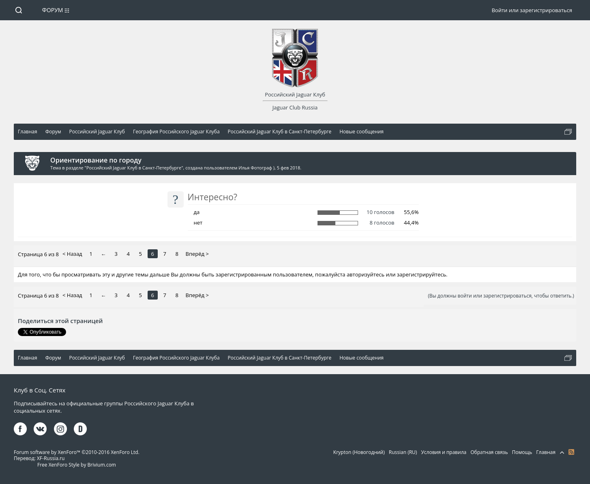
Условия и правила (443, 452)
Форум (52, 10)
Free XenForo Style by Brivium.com (76, 464)
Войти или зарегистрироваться (531, 10)
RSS (571, 452)
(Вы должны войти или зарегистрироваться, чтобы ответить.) (501, 295)
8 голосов (381, 222)
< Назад (72, 253)
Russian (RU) (403, 452)
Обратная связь (489, 452)
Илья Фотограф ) (256, 168)
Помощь (522, 452)
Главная (546, 452)
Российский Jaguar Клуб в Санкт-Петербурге (133, 168)
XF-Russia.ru (50, 458)
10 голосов (380, 212)
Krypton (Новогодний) (359, 452)
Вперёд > (197, 253)
